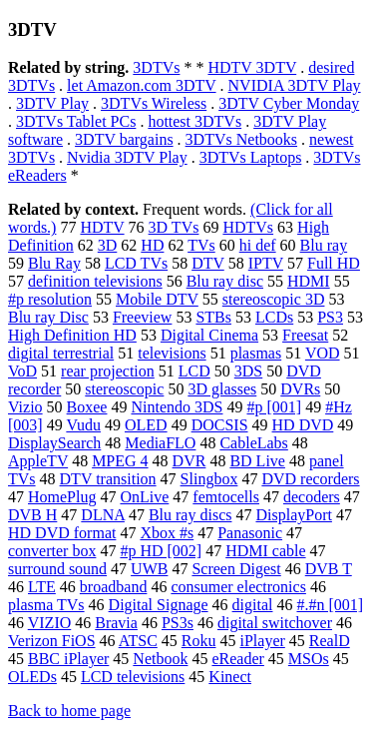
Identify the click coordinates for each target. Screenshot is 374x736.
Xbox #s (166, 532)
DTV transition (108, 478)
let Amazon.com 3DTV (141, 85)
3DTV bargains (124, 139)
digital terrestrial (61, 353)
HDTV (102, 227)
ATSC (138, 640)
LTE (42, 586)
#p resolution (50, 299)
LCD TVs (136, 263)
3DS (248, 371)
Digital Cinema (209, 335)
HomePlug (62, 496)
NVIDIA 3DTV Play (294, 85)
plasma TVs (46, 604)
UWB (149, 568)
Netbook (160, 658)
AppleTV (38, 460)
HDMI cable (265, 550)
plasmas (256, 353)
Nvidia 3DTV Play (127, 157)
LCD (194, 371)
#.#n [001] (329, 604)
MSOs (308, 658)
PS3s (177, 622)
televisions (171, 353)
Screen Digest (235, 568)
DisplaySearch (54, 442)
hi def (257, 245)
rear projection (108, 371)
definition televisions (95, 281)
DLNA (103, 514)
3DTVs (156, 67)
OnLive (144, 496)
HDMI (308, 281)
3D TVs (174, 227)
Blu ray (324, 245)
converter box (52, 550)
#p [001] (273, 406)
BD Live (257, 460)
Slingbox (209, 478)
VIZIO (50, 622)
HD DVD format (62, 532)
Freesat (305, 335)
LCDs (274, 317)
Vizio (25, 406)
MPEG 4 (120, 460)
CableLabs (253, 442)
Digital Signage (158, 604)
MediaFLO (160, 442)
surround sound (57, 568)
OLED (146, 424)
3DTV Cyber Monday (288, 103)
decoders (311, 496)
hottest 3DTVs (194, 121)
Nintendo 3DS (176, 406)
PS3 (330, 317)
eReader (237, 658)
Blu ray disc (225, 281)
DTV (207, 263)
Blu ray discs (190, 514)
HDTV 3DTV (251, 67)
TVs (201, 245)
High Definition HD (72, 335)
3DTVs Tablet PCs (76, 121)
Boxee (87, 406)
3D (108, 245)
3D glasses (221, 388)
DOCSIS (219, 424)
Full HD (333, 263)
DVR (189, 460)
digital (252, 604)
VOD (322, 353)
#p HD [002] (160, 550)
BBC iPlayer (68, 658)
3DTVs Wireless (153, 103)
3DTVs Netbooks (241, 139)
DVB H (32, 514)
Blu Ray (54, 263)
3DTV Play (52, 103)
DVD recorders (310, 478)
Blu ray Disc (48, 317)
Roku (199, 640)
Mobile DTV (157, 299)
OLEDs (32, 676)
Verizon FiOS (52, 640)
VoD (22, 371)
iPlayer (261, 640)
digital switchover (274, 622)
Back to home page (69, 710)
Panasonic (249, 532)
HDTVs (247, 227)
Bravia (116, 622)
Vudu (83, 424)
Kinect (229, 676)
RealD (329, 640)
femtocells (225, 496)
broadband (114, 586)
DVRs (300, 388)
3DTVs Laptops (250, 157)
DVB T (328, 568)
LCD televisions (133, 676)
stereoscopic (124, 388)
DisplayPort (293, 514)
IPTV (265, 263)
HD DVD (303, 424)
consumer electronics (238, 586)
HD (152, 245)
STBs (213, 317)
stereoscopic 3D (273, 299)
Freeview (143, 317)
